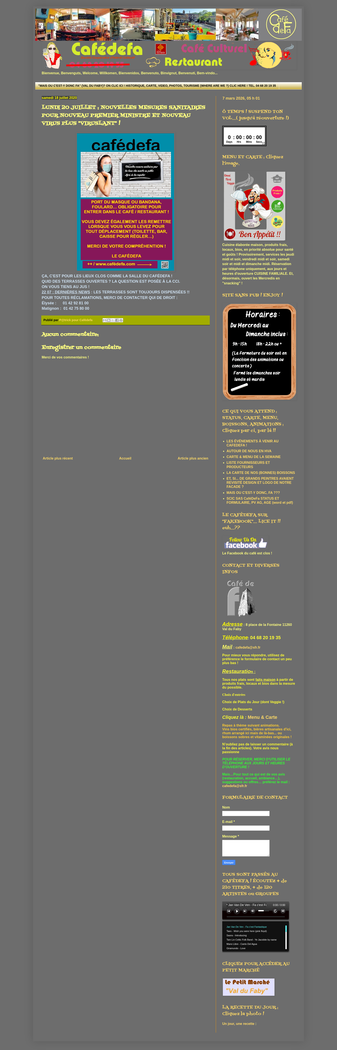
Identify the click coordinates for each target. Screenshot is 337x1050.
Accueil (125, 458)
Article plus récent (58, 458)
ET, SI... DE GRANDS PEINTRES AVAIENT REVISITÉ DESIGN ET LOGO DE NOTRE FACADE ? (260, 483)
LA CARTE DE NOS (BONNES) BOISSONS (261, 473)
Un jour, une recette (238, 1024)
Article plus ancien (193, 458)
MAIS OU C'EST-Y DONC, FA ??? (253, 493)
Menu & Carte (262, 717)
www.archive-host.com (257, 927)
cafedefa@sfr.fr (248, 647)
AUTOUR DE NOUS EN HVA (249, 451)
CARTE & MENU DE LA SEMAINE (254, 457)
